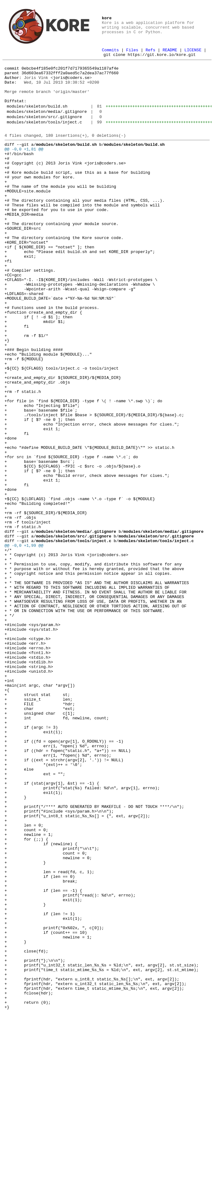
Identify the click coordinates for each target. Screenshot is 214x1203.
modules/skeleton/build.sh (37, 116)
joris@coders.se (71, 82)
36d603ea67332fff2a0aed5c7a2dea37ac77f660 (70, 76)
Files (132, 50)
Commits (110, 50)
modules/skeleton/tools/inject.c (44, 135)
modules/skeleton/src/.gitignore (44, 128)
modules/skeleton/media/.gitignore (47, 122)
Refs (150, 50)
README (170, 50)
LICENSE (193, 50)
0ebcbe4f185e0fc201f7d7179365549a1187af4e (70, 71)
